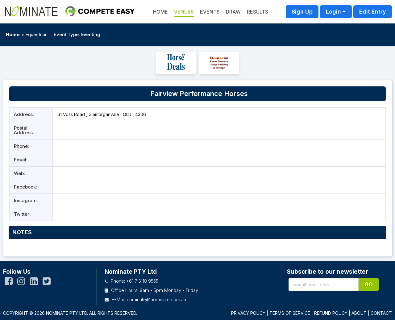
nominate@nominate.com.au (156, 299)
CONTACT (381, 313)
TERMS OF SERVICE (289, 313)
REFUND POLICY (330, 313)
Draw (233, 12)
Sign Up (302, 11)
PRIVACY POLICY (248, 313)
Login (333, 11)
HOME (160, 12)
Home (13, 34)
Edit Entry (372, 11)
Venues (184, 12)
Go (368, 284)
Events (210, 12)
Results (257, 12)
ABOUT (359, 313)
